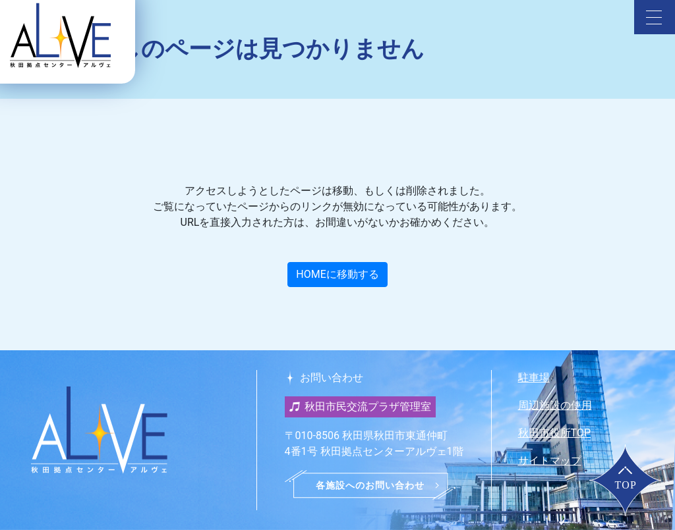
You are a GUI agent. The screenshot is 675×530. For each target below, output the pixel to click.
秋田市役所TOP (554, 433)
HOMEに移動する (337, 274)
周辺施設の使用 (555, 405)
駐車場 (534, 377)
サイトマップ (549, 460)
